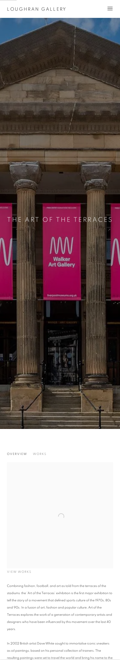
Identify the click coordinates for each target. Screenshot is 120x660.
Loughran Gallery (36, 9)
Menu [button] (109, 8)
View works (19, 571)
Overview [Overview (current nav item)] (17, 454)
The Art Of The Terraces (60, 220)
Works (40, 454)
